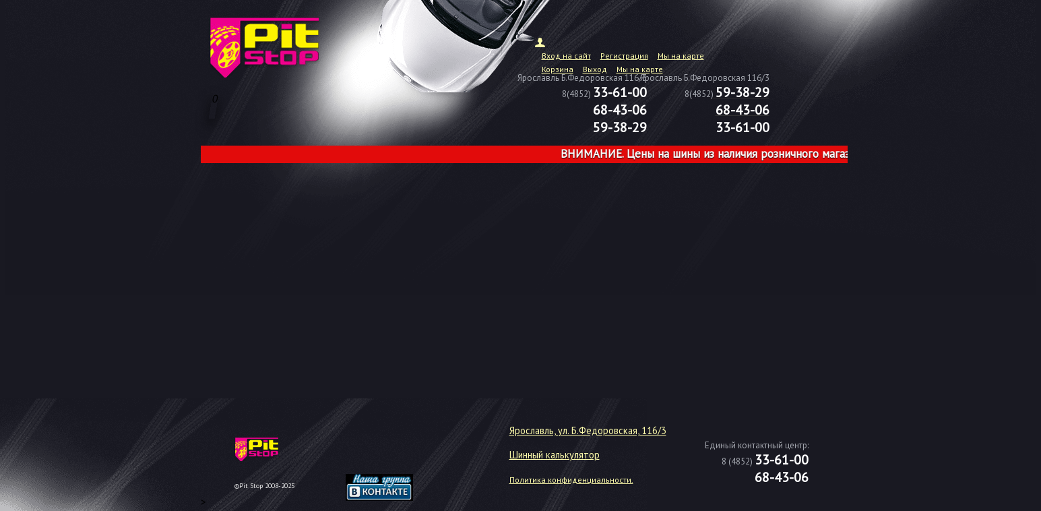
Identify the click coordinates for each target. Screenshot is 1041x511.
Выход (595, 69)
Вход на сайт (566, 56)
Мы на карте (681, 56)
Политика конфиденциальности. (571, 480)
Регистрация (624, 56)
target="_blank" (396, 454)
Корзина (557, 69)
